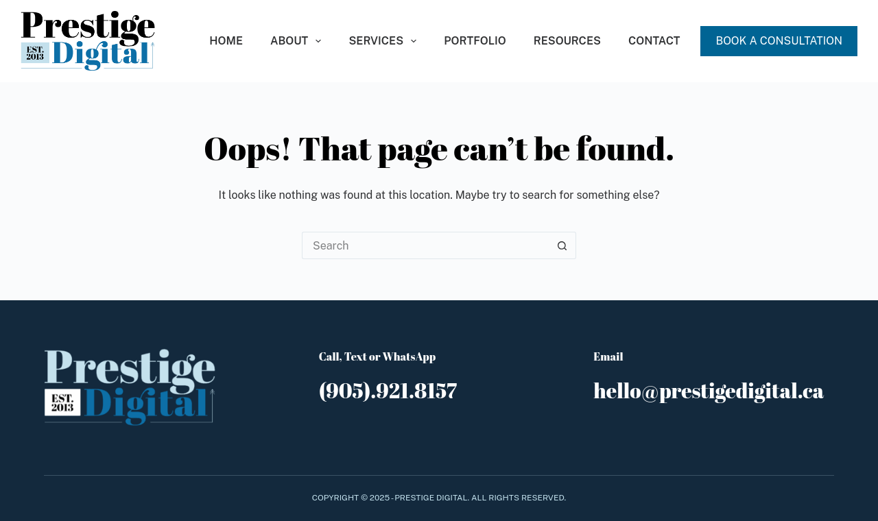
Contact (654, 40)
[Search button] (562, 245)
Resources (567, 40)
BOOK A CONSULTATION (778, 40)
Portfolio (475, 40)
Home (226, 40)
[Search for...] (425, 245)
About (298, 41)
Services (385, 41)
